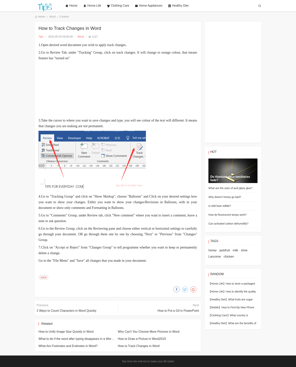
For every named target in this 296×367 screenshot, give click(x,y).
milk (235, 250)
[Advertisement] (118, 89)
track (43, 277)
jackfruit (225, 250)
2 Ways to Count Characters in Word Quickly (66, 310)
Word (52, 16)
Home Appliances (149, 5)
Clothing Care (118, 5)
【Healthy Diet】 (218, 299)
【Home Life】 (217, 283)
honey (212, 250)
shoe (244, 250)
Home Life (92, 5)
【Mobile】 (214, 307)
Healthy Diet (178, 5)
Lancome (214, 256)
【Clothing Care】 (219, 315)
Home (71, 5)
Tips (41, 36)
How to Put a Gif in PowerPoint (178, 310)
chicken (229, 256)
